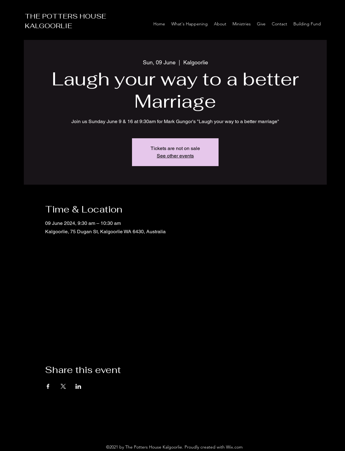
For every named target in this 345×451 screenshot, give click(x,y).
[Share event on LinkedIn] (78, 386)
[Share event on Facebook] (48, 386)
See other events (175, 156)
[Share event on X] (63, 386)
